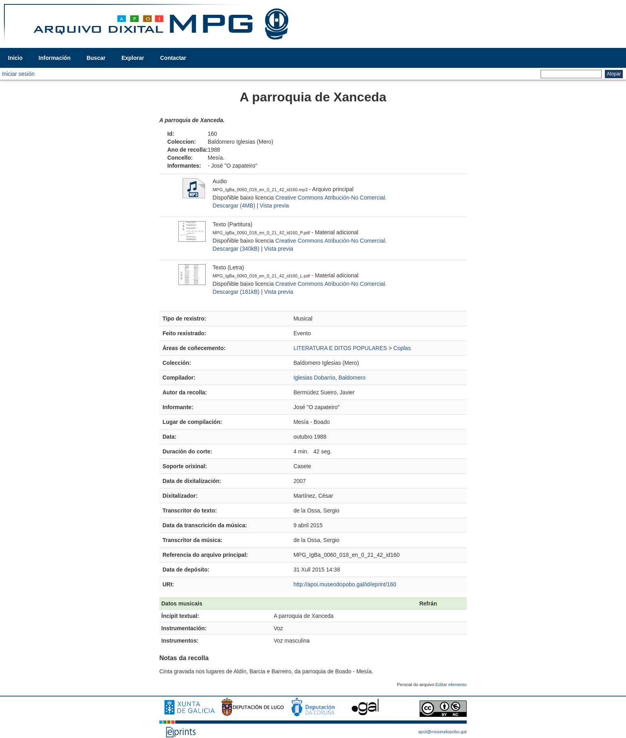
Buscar (96, 58)
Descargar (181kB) (236, 292)
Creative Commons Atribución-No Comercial (330, 197)
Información (55, 58)
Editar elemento (451, 684)
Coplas (402, 348)
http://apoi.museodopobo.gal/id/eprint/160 (344, 584)
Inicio (15, 58)
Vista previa (274, 205)
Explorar (132, 58)
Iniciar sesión (18, 74)
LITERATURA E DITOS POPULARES (340, 348)
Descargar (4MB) (234, 205)
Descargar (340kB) (236, 248)
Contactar (173, 58)
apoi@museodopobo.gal (442, 731)
